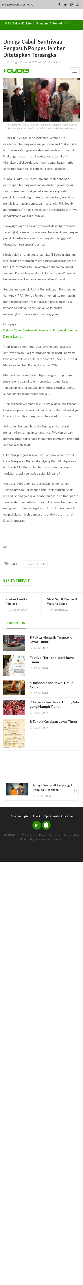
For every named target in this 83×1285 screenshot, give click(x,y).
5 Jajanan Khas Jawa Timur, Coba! (52, 684)
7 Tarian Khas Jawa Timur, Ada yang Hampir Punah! (54, 704)
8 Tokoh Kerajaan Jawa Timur (54, 721)
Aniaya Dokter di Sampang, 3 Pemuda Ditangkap (45, 23)
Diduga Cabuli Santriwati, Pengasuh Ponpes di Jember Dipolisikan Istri (40, 333)
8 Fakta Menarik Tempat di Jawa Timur (51, 639)
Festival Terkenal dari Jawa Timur (52, 659)
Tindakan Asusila (35, 564)
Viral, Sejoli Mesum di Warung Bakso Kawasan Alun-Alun (62, 603)
